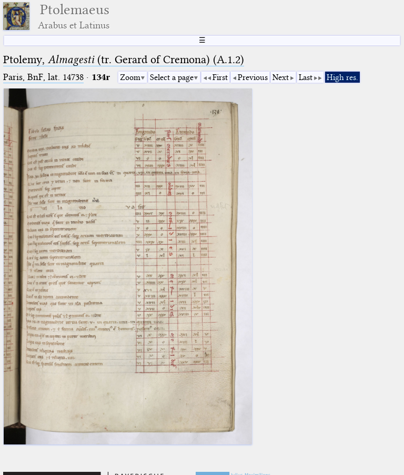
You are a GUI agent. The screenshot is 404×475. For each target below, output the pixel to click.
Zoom (130, 77)
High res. (342, 77)
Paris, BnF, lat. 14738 (43, 77)
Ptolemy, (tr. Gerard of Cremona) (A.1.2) (123, 59)
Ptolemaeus (73, 16)
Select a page (172, 77)
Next (280, 77)
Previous (253, 77)
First (220, 77)
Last (305, 77)
